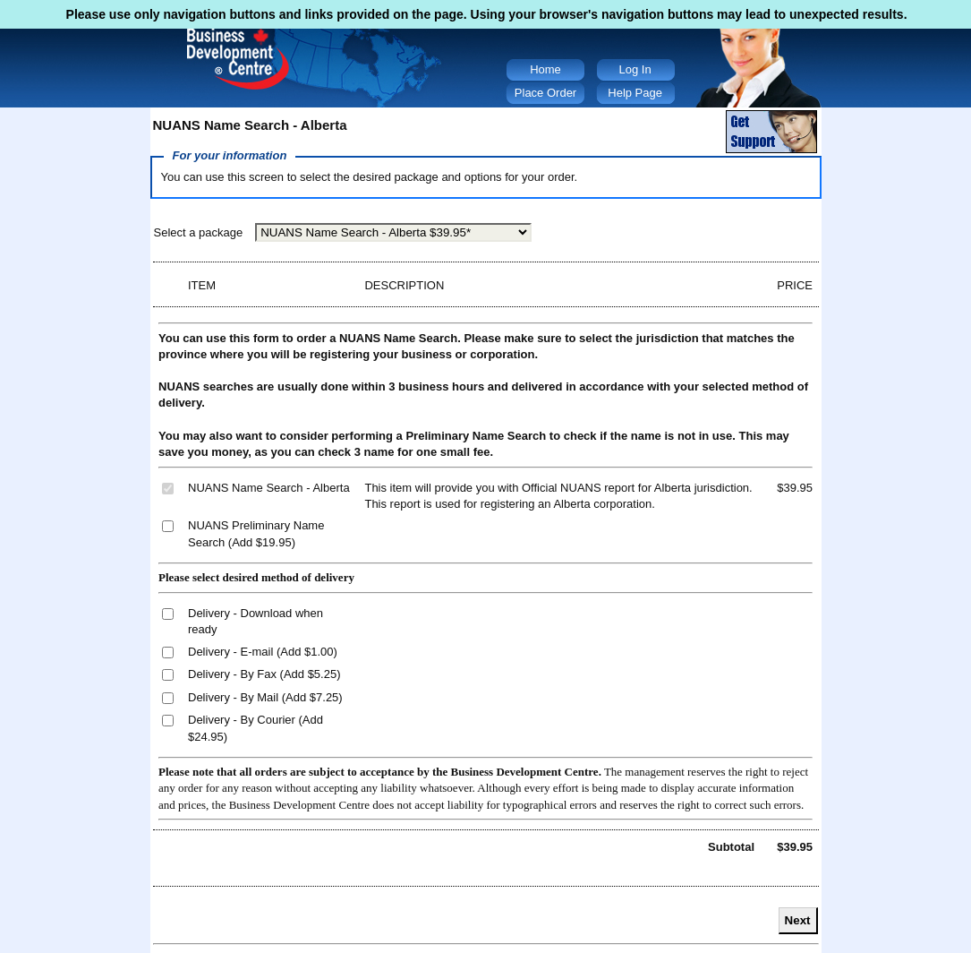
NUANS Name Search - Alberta (269, 487)
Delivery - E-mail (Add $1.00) (262, 651)
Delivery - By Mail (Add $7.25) (265, 697)
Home (545, 69)
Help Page (635, 92)
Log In (635, 69)
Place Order (545, 92)
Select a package (198, 232)
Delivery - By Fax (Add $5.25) (264, 674)
